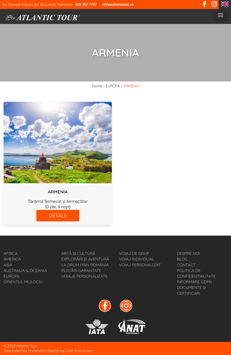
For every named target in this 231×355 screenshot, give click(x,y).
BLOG (182, 259)
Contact (186, 264)
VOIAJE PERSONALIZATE (84, 276)
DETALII (57, 215)
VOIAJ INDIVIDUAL (136, 259)
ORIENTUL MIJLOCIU (23, 281)
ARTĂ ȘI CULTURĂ (78, 253)
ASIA (8, 264)
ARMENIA (57, 192)
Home (97, 86)
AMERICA (12, 259)
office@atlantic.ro (118, 4)
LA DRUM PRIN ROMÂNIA (85, 264)
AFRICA (11, 253)
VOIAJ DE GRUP (134, 253)
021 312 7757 (86, 4)
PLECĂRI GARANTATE (81, 270)
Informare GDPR (194, 281)
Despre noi (188, 253)
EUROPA (113, 86)
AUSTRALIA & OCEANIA (25, 270)
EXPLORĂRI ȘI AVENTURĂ (85, 259)
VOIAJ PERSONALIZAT (140, 264)
